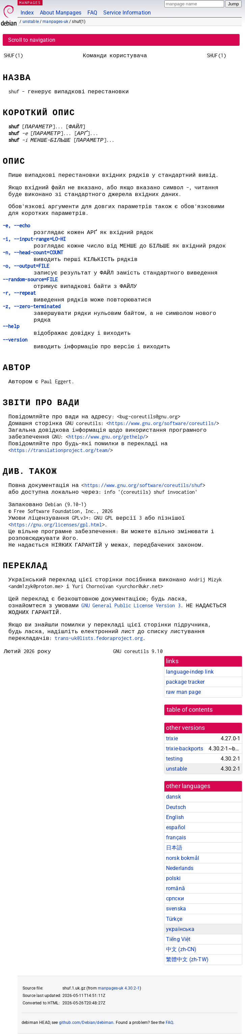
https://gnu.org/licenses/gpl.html (56, 524)
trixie (172, 738)
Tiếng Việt (178, 939)
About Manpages (60, 12)
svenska (176, 908)
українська (180, 929)
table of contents (190, 709)
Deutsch (176, 807)
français (176, 837)
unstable (31, 21)
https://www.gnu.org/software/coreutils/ (162, 423)
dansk (173, 797)
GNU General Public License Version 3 (130, 605)
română (175, 888)
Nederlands (180, 868)
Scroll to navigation (31, 40)
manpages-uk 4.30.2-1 (119, 988)
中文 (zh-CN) (181, 949)
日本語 (174, 847)
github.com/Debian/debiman (86, 1022)
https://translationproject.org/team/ (60, 450)
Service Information (127, 12)
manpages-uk (55, 21)
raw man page (183, 692)
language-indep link (190, 672)
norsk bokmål (182, 858)
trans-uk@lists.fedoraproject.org (99, 638)
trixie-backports (184, 748)
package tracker (185, 682)
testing (174, 758)
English (175, 817)
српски (175, 898)
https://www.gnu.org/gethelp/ (107, 437)
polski (173, 878)
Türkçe (174, 919)
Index (27, 12)
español (175, 827)
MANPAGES (30, 2)
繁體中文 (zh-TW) (187, 959)
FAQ (92, 12)
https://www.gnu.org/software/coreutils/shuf (143, 485)
